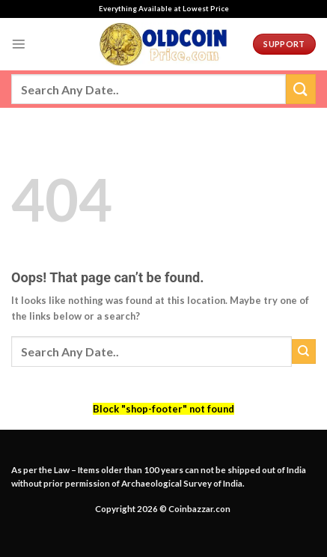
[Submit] (301, 88)
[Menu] (18, 44)
